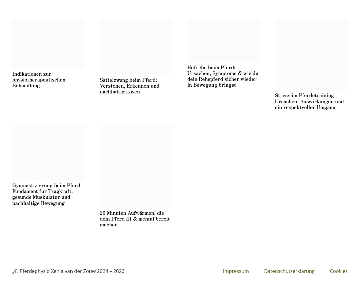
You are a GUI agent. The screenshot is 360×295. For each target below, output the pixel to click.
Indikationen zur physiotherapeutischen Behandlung (39, 79)
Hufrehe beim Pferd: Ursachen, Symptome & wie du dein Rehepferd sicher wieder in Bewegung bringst (222, 76)
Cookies (339, 271)
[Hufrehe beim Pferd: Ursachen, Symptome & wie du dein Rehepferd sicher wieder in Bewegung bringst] (223, 41)
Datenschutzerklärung (289, 271)
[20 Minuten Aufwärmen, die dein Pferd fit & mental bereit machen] (136, 166)
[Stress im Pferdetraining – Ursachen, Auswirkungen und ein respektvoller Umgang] (311, 55)
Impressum (236, 271)
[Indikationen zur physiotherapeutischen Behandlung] (48, 44)
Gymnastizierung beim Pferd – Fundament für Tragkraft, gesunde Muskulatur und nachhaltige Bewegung (48, 193)
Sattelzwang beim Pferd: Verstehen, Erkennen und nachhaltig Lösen (129, 85)
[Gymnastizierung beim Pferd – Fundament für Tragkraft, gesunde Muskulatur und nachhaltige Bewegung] (48, 152)
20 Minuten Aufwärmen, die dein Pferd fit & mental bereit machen (135, 218)
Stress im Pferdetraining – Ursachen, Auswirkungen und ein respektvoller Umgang (309, 100)
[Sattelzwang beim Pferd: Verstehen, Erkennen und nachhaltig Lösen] (136, 47)
